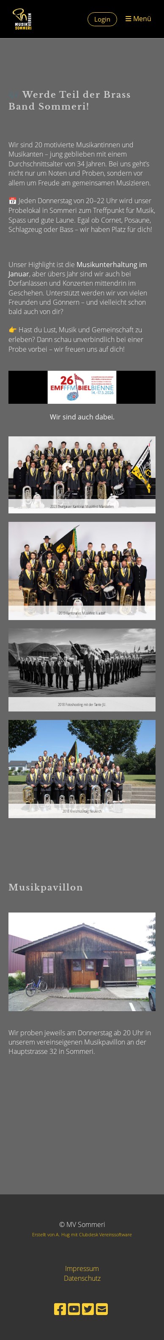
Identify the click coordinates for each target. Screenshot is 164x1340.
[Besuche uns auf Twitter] (88, 1309)
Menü (138, 18)
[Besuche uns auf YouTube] (74, 1309)
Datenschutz (82, 1278)
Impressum (82, 1268)
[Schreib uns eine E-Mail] (102, 1309)
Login (102, 19)
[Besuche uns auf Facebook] (60, 1309)
